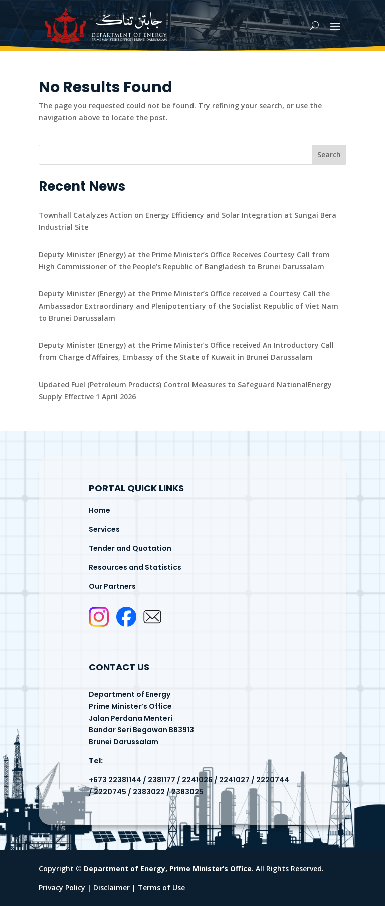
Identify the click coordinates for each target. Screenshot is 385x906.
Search (329, 154)
